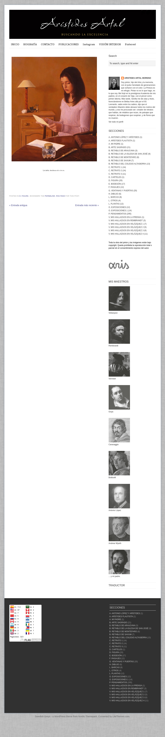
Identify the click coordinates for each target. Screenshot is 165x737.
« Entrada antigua (18, 205)
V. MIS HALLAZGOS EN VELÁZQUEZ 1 (126, 224)
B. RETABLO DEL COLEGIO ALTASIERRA (127, 164)
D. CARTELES (115, 177)
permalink (50, 196)
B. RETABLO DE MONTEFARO (122, 157)
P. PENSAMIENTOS (117, 214)
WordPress (59, 716)
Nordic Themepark (87, 716)
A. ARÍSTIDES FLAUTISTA (120, 140)
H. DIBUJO (113, 194)
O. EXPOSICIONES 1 (118, 210)
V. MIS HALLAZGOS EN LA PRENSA (125, 217)
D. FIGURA (23, 196)
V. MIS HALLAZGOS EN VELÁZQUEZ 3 (126, 230)
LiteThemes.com (121, 716)
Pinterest (130, 44)
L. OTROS (113, 200)
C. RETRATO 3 (115, 174)
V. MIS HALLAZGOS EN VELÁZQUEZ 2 (126, 227)
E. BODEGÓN (115, 184)
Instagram (89, 44)
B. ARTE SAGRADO (117, 147)
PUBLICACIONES (68, 44)
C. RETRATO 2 (115, 170)
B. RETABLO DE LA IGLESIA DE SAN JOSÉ (128, 154)
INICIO (15, 44)
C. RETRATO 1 (115, 167)
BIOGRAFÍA (30, 44)
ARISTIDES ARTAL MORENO (137, 78)
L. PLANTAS (114, 204)
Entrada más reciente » (87, 205)
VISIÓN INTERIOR (110, 44)
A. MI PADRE (114, 144)
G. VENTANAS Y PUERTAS (121, 190)
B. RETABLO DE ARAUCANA (122, 150)
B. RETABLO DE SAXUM (120, 160)
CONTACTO (47, 44)
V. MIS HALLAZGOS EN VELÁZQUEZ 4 (126, 234)
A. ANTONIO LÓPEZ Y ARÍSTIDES (124, 137)
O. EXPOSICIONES (117, 207)
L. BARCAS (114, 197)
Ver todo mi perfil (116, 122)
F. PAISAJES (114, 187)
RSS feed (60, 196)
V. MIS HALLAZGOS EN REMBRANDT (126, 220)
